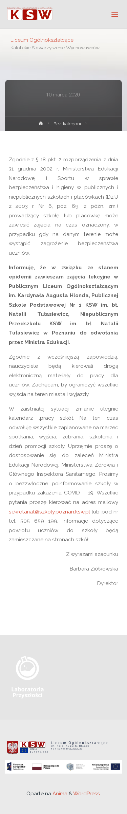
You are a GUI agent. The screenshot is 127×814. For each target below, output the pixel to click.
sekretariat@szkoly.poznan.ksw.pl (49, 512)
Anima (59, 794)
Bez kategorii (67, 123)
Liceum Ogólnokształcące (41, 40)
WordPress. (87, 794)
